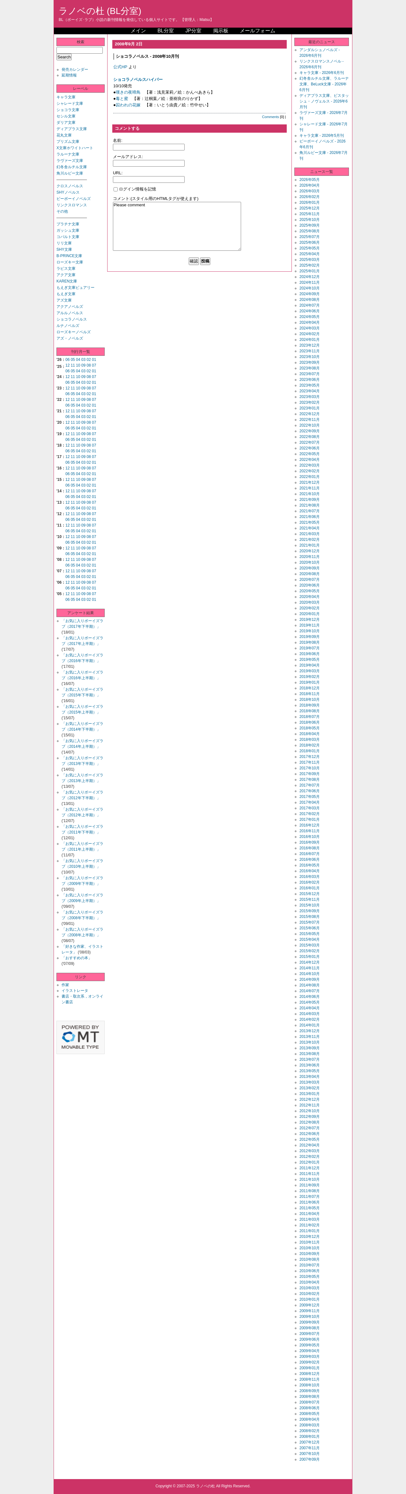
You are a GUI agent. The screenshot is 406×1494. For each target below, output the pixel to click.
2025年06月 (309, 242)
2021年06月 (309, 517)
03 (83, 359)
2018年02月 (309, 745)
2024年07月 (309, 305)
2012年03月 (309, 1151)
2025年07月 (309, 237)
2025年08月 (309, 231)
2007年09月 (309, 1459)
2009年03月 (309, 1356)
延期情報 (69, 75)
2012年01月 (309, 1162)
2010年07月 (309, 1265)
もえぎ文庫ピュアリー (75, 287)
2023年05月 (309, 385)
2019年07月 (309, 648)
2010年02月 (309, 1293)
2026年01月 (309, 202)
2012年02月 (309, 1156)
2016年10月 (309, 836)
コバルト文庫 (67, 237)
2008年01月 (309, 1436)
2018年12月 (309, 688)
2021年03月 (309, 534)
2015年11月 (309, 899)
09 (83, 365)
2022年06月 (309, 448)
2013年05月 (309, 1071)
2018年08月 (309, 711)
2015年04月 (309, 939)
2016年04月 (309, 871)
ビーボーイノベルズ (73, 198)
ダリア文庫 (65, 122)
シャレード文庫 (69, 103)
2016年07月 (309, 854)
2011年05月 (309, 1208)
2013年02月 (309, 1088)
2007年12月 (309, 1442)
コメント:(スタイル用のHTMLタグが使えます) (156, 198)
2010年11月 (309, 1242)
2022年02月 (309, 471)
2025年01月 (309, 271)
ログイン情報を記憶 (135, 189)
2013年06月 (309, 1065)
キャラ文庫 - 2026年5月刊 (321, 135)
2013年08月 (309, 1054)
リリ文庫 (64, 243)
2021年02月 (309, 539)
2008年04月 (309, 1419)
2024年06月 (309, 311)
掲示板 (220, 30)
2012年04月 (309, 1145)
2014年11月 (309, 968)
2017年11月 (309, 762)
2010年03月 (309, 1288)
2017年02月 (309, 814)
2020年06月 (309, 585)
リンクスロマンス (71, 205)
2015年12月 (309, 894)
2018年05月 (309, 728)
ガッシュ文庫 (67, 230)
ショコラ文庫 (67, 110)
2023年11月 (309, 351)
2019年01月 (309, 682)
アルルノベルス (69, 313)
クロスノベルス (69, 186)
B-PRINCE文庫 (69, 256)
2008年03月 (309, 1425)
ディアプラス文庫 (71, 129)
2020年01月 (309, 614)
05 (73, 359)
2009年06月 (309, 1339)
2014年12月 (309, 962)
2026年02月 (309, 197)
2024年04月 (309, 322)
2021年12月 (309, 482)
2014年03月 (309, 1014)
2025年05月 (309, 248)
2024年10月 (309, 288)
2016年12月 (309, 825)
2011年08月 (309, 1191)
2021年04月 (309, 528)
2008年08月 (309, 1396)
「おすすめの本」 (77, 958)
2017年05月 (309, 796)
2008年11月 (309, 1379)
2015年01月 (309, 956)
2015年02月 (309, 951)
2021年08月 (309, 505)
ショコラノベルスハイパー (138, 79)
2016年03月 (309, 876)
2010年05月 (309, 1276)
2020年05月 (309, 591)
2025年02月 (309, 265)
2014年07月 (309, 991)
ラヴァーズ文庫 (69, 160)
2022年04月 (309, 459)
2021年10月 (309, 494)
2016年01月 (309, 888)
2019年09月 (309, 636)
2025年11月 (309, 214)
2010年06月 (309, 1271)
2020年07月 (309, 579)
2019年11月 (309, 625)
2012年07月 (309, 1128)
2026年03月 (309, 191)
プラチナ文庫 (67, 224)
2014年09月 (309, 979)
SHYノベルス (68, 192)
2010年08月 (309, 1259)
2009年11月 (309, 1311)
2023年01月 (309, 408)
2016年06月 (309, 859)
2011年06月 (309, 1202)
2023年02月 (309, 402)
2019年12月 (309, 619)
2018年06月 (309, 722)
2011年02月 (309, 1225)
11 (73, 365)
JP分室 (193, 30)
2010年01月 (309, 1299)
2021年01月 (309, 545)
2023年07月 (309, 374)
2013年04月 (309, 1076)
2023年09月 (309, 362)
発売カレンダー (75, 69)
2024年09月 (309, 294)
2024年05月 (309, 317)
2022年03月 (309, 465)
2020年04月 (309, 596)
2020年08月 (309, 574)
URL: (117, 172)
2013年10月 (309, 1042)
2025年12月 (309, 208)
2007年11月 (309, 1448)
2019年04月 (309, 665)
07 (94, 365)
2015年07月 (309, 922)
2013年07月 (309, 1059)
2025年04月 (309, 254)
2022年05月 (309, 454)
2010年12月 (309, 1236)
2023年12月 (309, 345)
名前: (117, 140)
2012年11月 (309, 1105)
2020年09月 (309, 568)
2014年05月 (309, 1002)
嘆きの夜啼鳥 (128, 92)
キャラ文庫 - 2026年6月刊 (321, 72)
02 (89, 359)
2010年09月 (309, 1254)
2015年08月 (309, 916)
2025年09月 (309, 225)
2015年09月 (309, 911)
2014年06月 (309, 996)
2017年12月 (309, 756)
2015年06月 (309, 928)
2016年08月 (309, 848)
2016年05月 (309, 865)
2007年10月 (309, 1453)
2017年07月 (309, 785)
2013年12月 (309, 1031)
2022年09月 (309, 431)
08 (89, 365)
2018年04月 (309, 734)
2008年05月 (309, 1413)
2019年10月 (309, 631)
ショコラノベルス (71, 319)
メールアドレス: (128, 156)
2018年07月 (309, 716)
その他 (62, 211)
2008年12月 (309, 1373)
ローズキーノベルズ (73, 332)
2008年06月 (309, 1408)
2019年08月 (309, 642)
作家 (65, 985)
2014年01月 (309, 1025)
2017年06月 (309, 791)
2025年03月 (309, 259)
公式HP (120, 66)
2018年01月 (309, 751)
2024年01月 (309, 339)
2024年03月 (309, 328)
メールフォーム (257, 30)
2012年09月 (309, 1116)
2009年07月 (309, 1333)
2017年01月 (309, 819)
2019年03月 (309, 671)
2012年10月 (309, 1111)
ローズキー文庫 (69, 262)
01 (94, 359)
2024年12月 (309, 277)
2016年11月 (309, 831)
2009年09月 (309, 1322)
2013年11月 (309, 1036)
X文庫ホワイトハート (74, 148)
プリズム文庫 (67, 141)
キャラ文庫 (65, 97)
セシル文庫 (65, 116)
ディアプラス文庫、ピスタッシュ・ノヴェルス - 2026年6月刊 (324, 101)
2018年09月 (309, 705)
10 (78, 365)
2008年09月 (309, 1391)
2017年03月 (309, 808)
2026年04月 (309, 185)
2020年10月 (309, 562)
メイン (138, 30)
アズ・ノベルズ (69, 338)
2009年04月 (309, 1351)
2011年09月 (309, 1185)
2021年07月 (309, 511)
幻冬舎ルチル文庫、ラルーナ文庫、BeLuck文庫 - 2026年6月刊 (324, 84)
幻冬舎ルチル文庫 (71, 167)
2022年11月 (309, 419)
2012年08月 (309, 1122)
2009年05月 (309, 1345)
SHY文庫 (64, 249)
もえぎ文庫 (65, 294)
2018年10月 (309, 699)
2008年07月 (309, 1402)
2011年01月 (309, 1231)
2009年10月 (309, 1316)
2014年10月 (309, 974)
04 (78, 359)
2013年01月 (309, 1094)
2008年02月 (309, 1431)
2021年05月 (309, 522)
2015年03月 (309, 945)
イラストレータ (75, 990)
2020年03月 (309, 602)
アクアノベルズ (69, 306)
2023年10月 (309, 357)
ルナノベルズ (67, 325)
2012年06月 (309, 1134)
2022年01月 (309, 477)
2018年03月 (309, 739)
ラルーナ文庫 (67, 154)
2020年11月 (309, 556)
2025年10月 (309, 219)
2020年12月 (309, 551)
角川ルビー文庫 (69, 173)
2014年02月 (309, 1019)
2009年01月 (309, 1368)
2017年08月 (309, 779)
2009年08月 (309, 1328)
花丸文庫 (64, 135)
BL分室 (165, 30)
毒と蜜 (122, 98)
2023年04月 (309, 391)
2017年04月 (309, 802)
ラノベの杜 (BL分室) (100, 11)
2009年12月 (309, 1305)
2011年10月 (309, 1179)
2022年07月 (309, 442)
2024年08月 (309, 299)
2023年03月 (309, 397)
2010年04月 (309, 1282)
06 (67, 359)
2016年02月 (309, 882)
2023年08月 (309, 368)
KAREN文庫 (66, 281)
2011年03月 (309, 1219)
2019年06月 (309, 654)
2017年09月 (309, 774)
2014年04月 (309, 1008)
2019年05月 (309, 659)
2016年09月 (309, 842)
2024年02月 (309, 334)
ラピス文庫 (65, 268)
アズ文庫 (64, 300)
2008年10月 (309, 1385)
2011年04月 (309, 1214)
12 (67, 365)
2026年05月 (309, 179)
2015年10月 (309, 905)
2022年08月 (309, 437)
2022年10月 (309, 425)
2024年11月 (309, 282)
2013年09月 (309, 1048)
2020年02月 (309, 608)
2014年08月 (309, 985)
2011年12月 (309, 1168)
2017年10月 (309, 768)
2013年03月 (309, 1082)
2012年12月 (309, 1099)
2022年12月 (309, 414)
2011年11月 (309, 1174)
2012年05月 (309, 1139)
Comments (270, 117)
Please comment (177, 226)
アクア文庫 (65, 275)
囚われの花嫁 (128, 105)
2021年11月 (309, 488)
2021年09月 (309, 499)
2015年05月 (309, 934)
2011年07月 (309, 1196)
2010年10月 (309, 1248)
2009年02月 (309, 1362)
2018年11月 (309, 694)
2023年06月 (309, 379)
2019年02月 (309, 676)
